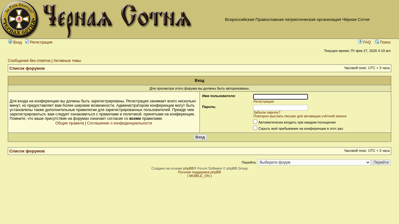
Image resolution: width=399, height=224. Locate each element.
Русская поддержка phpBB (199, 172)
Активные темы (67, 60)
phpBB (188, 168)
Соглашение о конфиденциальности (119, 123)
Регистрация (38, 42)
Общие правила (69, 123)
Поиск (383, 42)
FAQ (364, 42)
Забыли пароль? (266, 112)
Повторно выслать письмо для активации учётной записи (300, 116)
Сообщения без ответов (29, 60)
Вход (15, 42)
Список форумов (27, 68)
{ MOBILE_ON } (199, 176)
